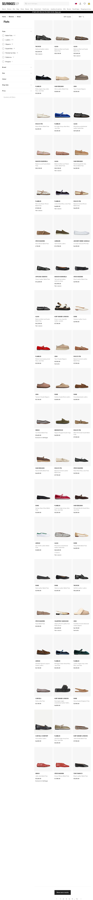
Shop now (58, 12)
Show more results (63, 892)
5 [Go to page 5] (72, 899)
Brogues (7, 61)
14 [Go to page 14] (77, 899)
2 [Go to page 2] (63, 899)
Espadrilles (8, 48)
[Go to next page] (81, 899)
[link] (43, 49)
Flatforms (8, 57)
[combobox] (47, 4)
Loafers (7, 40)
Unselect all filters (9, 97)
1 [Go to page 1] (60, 899)
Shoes (19, 17)
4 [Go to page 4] (69, 899)
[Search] (26, 3)
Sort (81, 17)
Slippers (7, 44)
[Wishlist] (84, 3)
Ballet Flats (8, 35)
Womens (11, 17)
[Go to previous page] (56, 899)
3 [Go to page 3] (66, 899)
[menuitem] (4, 9)
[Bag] (89, 3)
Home (4, 17)
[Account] (80, 3)
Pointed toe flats (10, 53)
